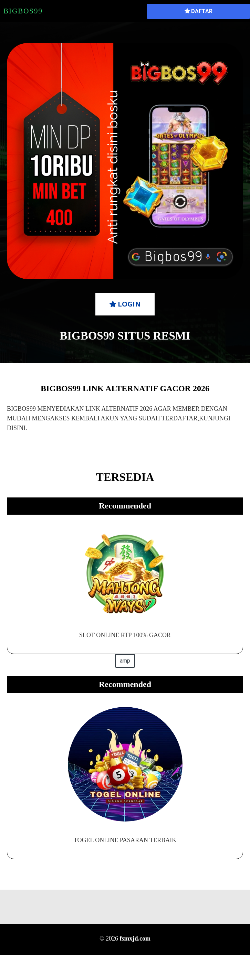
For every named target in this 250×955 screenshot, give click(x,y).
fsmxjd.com (135, 938)
